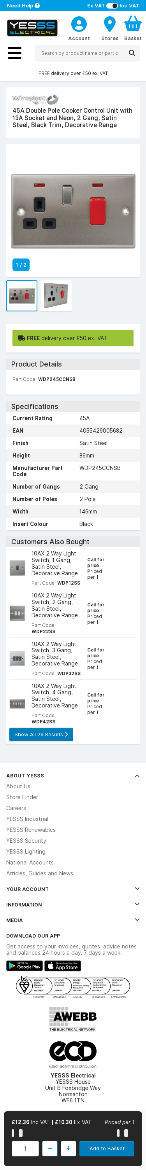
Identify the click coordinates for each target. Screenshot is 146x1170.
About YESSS (73, 775)
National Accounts (30, 862)
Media (73, 920)
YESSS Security (26, 841)
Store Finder (22, 797)
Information (73, 904)
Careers (16, 808)
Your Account (73, 889)
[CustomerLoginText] (79, 23)
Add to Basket (107, 1148)
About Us (18, 786)
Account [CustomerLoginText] (79, 38)
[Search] (132, 53)
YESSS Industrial (27, 819)
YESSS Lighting (26, 852)
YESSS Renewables (31, 830)
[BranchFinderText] (110, 28)
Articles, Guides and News (39, 873)
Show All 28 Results (41, 734)
